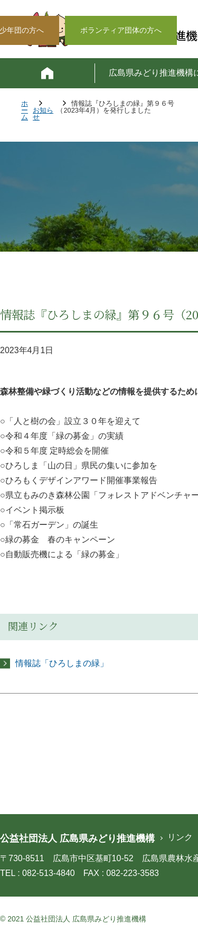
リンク (180, 837)
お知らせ (43, 114)
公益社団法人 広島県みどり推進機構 (77, 838)
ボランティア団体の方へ (121, 30)
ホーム (24, 110)
